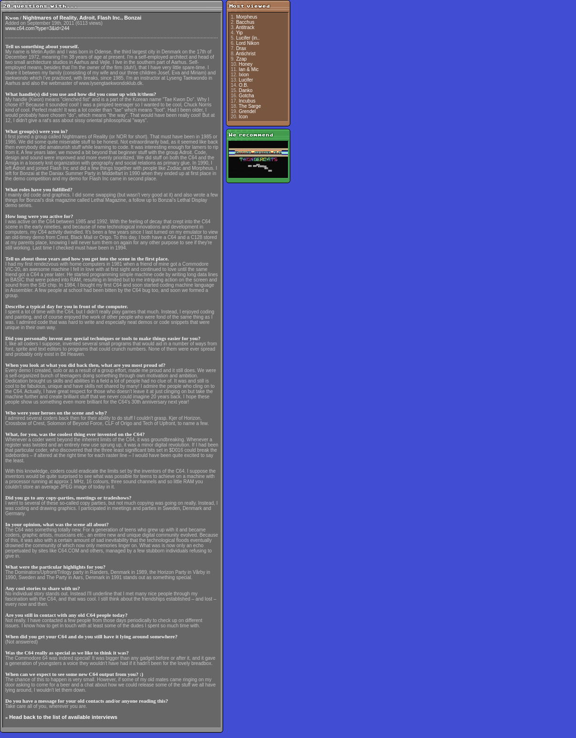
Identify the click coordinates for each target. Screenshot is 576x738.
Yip (239, 32)
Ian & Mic (249, 69)
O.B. (243, 85)
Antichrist (246, 53)
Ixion (244, 74)
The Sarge (250, 106)
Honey (246, 64)
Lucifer (246, 80)
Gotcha (246, 95)
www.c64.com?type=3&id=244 (37, 28)
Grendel (247, 111)
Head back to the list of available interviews (63, 717)
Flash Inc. (109, 18)
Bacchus (245, 22)
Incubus (247, 101)
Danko (246, 90)
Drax (241, 48)
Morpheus (246, 17)
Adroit (86, 18)
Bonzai (132, 18)
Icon (243, 116)
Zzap (241, 59)
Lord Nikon (247, 43)
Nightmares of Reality (50, 18)
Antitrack (245, 27)
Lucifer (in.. (247, 38)
